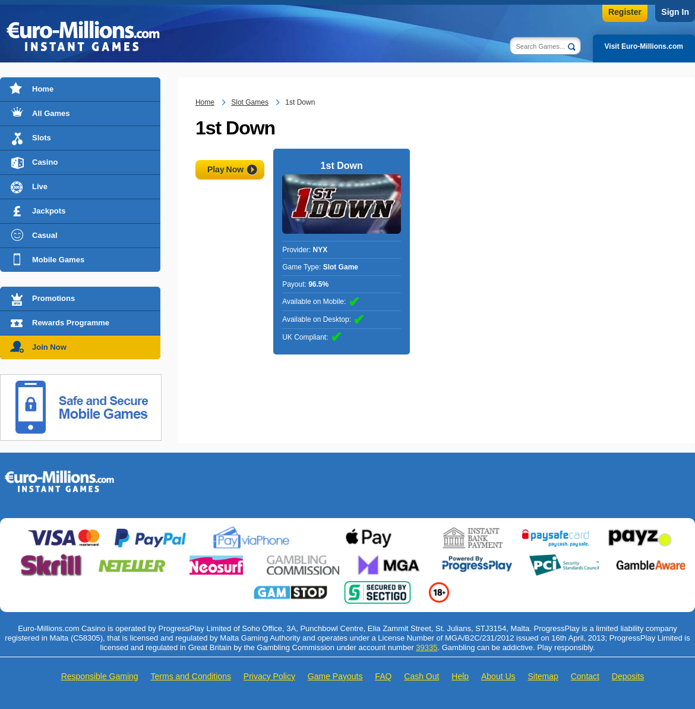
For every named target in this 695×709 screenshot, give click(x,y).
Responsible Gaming (99, 676)
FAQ (383, 676)
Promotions (53, 298)
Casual (45, 235)
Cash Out (421, 676)
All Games (51, 113)
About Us (498, 676)
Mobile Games (58, 259)
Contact (585, 676)
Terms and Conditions (191, 676)
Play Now (225, 169)
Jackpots (48, 210)
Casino (45, 162)
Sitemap (542, 676)
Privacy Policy (269, 676)
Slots (41, 137)
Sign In (675, 12)
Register (625, 12)
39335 (426, 647)
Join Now (49, 347)
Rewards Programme (70, 322)
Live (40, 186)
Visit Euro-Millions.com (644, 46)
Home (42, 88)
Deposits (628, 676)
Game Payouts (335, 676)
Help (460, 676)
